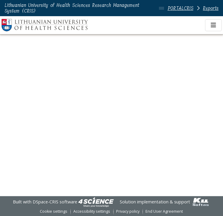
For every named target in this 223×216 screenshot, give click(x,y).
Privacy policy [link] (127, 211)
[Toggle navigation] (213, 25)
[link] (96, 202)
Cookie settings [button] (53, 211)
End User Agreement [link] (164, 211)
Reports (211, 8)
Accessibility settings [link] (91, 211)
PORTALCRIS (180, 8)
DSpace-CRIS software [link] (55, 202)
